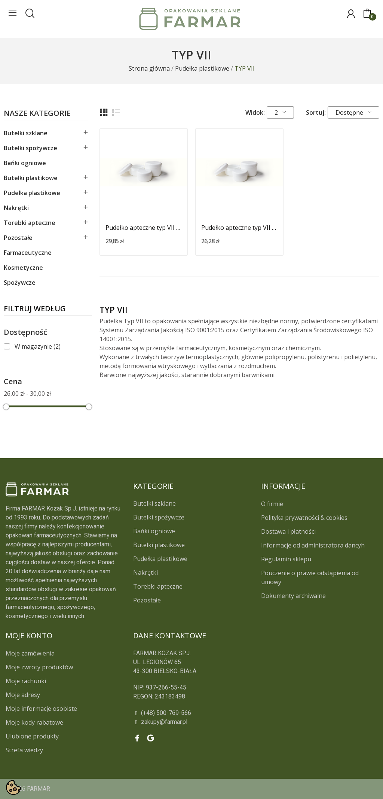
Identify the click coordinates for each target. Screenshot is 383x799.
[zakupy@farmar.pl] (223, 722)
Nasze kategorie (37, 113)
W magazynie (38, 346)
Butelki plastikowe (31, 178)
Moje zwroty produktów (39, 667)
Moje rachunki (26, 681)
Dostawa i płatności (288, 531)
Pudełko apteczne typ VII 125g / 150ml (143, 227)
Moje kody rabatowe (34, 722)
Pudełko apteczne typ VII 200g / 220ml (239, 227)
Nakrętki (16, 208)
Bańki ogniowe (25, 163)
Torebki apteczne (29, 223)
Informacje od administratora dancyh (313, 545)
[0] (367, 14)
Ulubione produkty (32, 736)
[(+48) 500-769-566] (223, 713)
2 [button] (280, 112)
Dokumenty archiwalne (293, 596)
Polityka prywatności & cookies (304, 517)
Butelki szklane (26, 133)
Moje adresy (23, 695)
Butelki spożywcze (30, 148)
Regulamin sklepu (286, 559)
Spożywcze (20, 282)
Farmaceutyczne (28, 253)
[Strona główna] (149, 68)
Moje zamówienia (30, 653)
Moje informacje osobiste (41, 708)
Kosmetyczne (23, 267)
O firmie (272, 504)
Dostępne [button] (353, 112)
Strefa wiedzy (24, 750)
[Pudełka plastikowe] (202, 68)
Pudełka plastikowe (32, 193)
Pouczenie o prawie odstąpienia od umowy (310, 577)
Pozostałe (18, 238)
